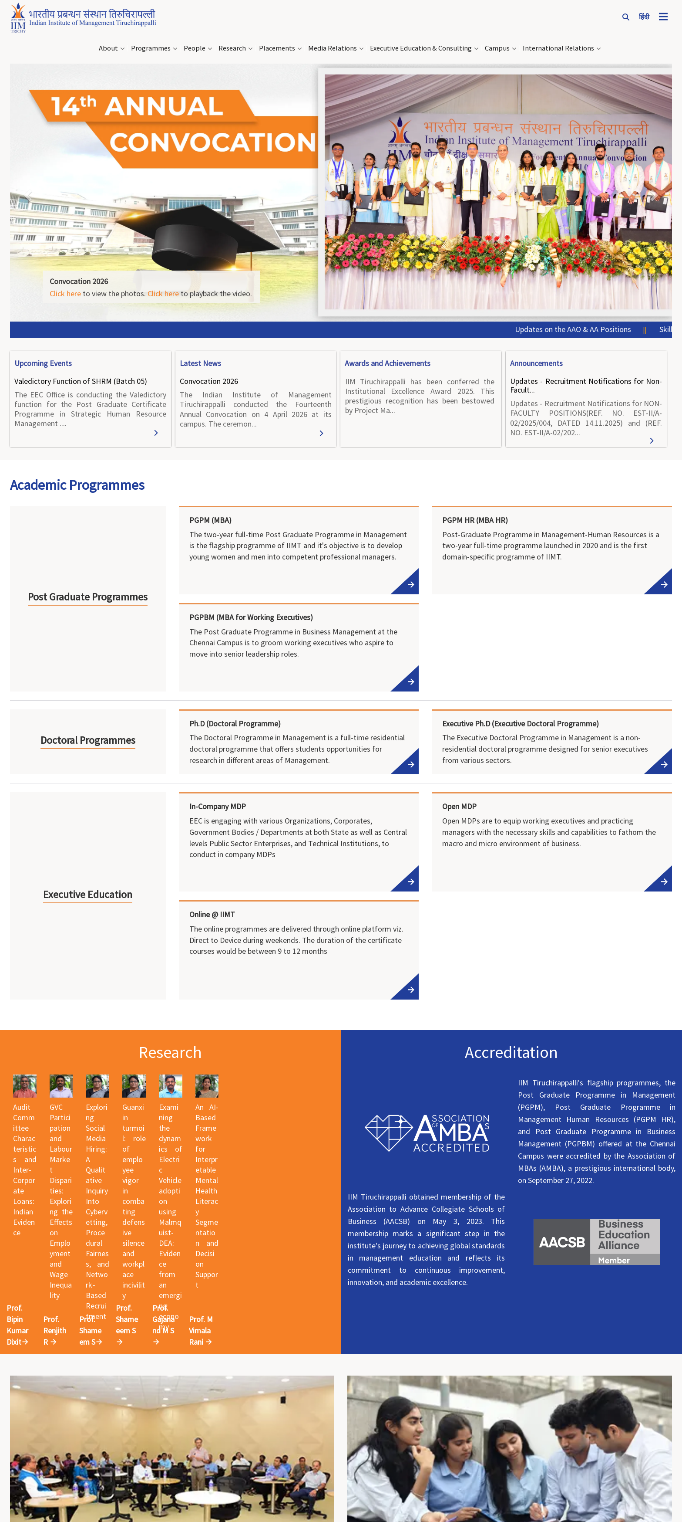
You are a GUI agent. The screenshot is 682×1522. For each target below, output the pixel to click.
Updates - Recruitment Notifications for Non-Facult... (586, 382)
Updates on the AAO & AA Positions (591, 327)
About (108, 45)
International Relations (558, 45)
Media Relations (332, 45)
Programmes (151, 45)
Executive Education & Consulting (421, 45)
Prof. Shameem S (291, 1235)
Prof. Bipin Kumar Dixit (64, 1235)
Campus (497, 45)
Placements (277, 45)
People (194, 45)
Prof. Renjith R (185, 1235)
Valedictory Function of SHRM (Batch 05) (80, 378)
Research (232, 45)
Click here (65, 291)
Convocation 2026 (209, 378)
